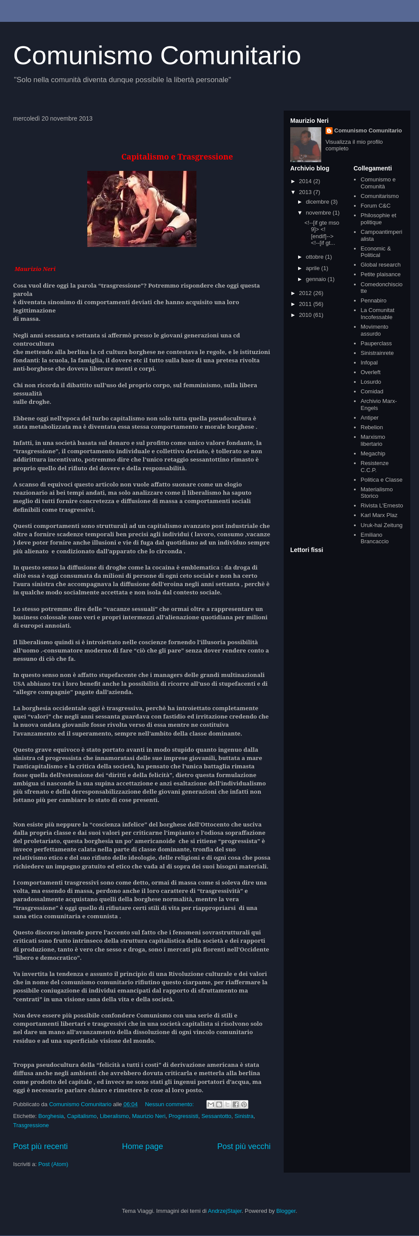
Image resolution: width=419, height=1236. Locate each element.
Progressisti (183, 1116)
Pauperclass (376, 343)
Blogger (285, 1211)
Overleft (371, 372)
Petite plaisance (381, 274)
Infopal (369, 362)
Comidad (372, 391)
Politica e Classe (381, 479)
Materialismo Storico (377, 493)
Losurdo (371, 381)
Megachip (373, 453)
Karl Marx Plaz (379, 515)
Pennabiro (373, 300)
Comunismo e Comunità (378, 183)
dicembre (318, 201)
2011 (306, 304)
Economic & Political (376, 252)
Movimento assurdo (374, 330)
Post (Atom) (53, 1164)
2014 (306, 181)
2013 (306, 192)
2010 (306, 315)
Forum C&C (376, 205)
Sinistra (243, 1116)
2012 (306, 293)
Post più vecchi (244, 1146)
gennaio (317, 279)
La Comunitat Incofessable (377, 313)
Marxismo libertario (373, 440)
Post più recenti (40, 1146)
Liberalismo (114, 1116)
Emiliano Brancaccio (374, 538)
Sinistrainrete (377, 353)
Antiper (369, 417)
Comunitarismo (379, 196)
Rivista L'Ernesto (382, 505)
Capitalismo (82, 1116)
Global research (381, 264)
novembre (319, 212)
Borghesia (51, 1116)
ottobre (315, 256)
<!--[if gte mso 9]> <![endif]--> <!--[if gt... (321, 233)
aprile (313, 268)
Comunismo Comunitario (157, 55)
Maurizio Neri (148, 1116)
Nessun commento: (170, 1104)
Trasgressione (31, 1125)
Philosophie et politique (378, 219)
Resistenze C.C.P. (374, 466)
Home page (142, 1146)
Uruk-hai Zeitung (381, 525)
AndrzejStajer (224, 1211)
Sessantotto (216, 1116)
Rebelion (372, 427)
